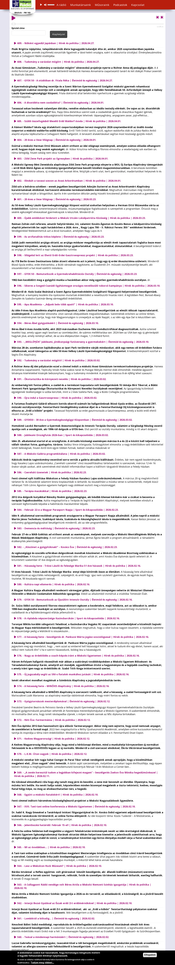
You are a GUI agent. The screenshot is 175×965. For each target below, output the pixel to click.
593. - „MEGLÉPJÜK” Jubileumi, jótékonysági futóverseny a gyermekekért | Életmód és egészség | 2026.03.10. (83, 341)
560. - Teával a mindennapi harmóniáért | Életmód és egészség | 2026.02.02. (63, 937)
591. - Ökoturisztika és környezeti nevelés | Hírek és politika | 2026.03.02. (61, 379)
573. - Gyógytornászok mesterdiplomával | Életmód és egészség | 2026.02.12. (63, 701)
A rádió (61, 5)
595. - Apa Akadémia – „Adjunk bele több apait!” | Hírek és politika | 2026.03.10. (65, 304)
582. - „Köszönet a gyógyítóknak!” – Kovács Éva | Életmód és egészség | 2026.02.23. (67, 547)
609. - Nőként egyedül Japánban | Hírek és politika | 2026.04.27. (55, 43)
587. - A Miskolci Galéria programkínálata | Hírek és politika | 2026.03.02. (61, 453)
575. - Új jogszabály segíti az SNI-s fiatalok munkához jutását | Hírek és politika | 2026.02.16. (73, 674)
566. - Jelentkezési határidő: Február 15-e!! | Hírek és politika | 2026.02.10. (62, 825)
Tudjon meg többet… (42, 962)
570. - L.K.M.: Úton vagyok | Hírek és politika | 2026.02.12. (52, 754)
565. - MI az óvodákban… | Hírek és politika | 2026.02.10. (51, 847)
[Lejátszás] (41, 4)
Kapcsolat (138, 5)
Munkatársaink (80, 5)
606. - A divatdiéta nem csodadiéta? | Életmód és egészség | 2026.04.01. (60, 102)
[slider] (51, 4)
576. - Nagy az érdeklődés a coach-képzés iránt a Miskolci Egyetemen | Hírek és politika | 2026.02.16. (78, 655)
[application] (47, 5)
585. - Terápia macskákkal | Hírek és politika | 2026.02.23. (52, 491)
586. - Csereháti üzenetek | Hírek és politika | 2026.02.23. (52, 472)
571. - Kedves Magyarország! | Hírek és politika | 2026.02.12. (53, 738)
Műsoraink (102, 5)
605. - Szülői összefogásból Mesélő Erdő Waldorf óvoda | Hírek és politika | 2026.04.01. (69, 121)
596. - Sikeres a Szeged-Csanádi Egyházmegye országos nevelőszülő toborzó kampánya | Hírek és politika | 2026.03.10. (88, 285)
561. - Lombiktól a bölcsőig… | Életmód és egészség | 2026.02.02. (56, 918)
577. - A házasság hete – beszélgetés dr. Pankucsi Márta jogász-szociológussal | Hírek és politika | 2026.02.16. (83, 637)
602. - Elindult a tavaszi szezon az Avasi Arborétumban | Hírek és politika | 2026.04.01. (69, 180)
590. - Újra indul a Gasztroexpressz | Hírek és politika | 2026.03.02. (57, 397)
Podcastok (120, 5)
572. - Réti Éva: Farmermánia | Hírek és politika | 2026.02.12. (54, 720)
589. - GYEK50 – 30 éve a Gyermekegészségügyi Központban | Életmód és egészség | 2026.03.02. (74, 419)
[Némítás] (45, 4)
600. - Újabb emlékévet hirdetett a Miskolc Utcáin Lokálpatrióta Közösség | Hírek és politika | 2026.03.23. (81, 218)
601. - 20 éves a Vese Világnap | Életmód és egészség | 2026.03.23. (56, 199)
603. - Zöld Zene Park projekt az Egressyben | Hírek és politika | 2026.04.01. (62, 158)
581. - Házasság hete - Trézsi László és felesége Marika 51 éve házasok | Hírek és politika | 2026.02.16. (79, 565)
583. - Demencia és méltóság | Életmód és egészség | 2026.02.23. (56, 528)
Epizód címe (18, 28)
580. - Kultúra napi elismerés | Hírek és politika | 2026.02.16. (53, 584)
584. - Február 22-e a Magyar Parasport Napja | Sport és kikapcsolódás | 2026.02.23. (68, 509)
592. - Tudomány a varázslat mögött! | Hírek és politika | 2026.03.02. (58, 360)
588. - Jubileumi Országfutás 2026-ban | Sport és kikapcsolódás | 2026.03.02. (63, 435)
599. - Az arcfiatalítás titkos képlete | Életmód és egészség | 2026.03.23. (60, 236)
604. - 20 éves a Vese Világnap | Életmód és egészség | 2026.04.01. (56, 139)
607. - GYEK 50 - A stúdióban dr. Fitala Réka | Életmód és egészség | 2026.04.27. (65, 80)
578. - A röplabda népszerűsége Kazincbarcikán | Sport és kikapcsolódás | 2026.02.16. (68, 618)
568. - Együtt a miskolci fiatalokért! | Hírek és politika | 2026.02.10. (57, 794)
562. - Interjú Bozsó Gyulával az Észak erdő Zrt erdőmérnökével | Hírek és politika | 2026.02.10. (74, 903)
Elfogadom (150, 955)
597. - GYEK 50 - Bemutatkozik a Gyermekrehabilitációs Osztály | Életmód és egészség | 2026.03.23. (77, 274)
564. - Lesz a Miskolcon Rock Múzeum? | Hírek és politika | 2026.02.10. (59, 866)
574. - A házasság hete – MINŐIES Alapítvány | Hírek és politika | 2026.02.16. (63, 686)
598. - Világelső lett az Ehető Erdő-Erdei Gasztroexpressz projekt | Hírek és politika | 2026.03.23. (75, 255)
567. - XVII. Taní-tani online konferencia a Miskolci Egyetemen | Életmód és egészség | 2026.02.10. (76, 806)
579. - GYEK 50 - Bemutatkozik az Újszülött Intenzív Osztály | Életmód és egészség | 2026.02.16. (74, 599)
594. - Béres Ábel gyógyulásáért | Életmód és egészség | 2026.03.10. (58, 323)
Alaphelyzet (58, 34)
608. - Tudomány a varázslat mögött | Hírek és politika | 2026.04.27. (58, 61)
